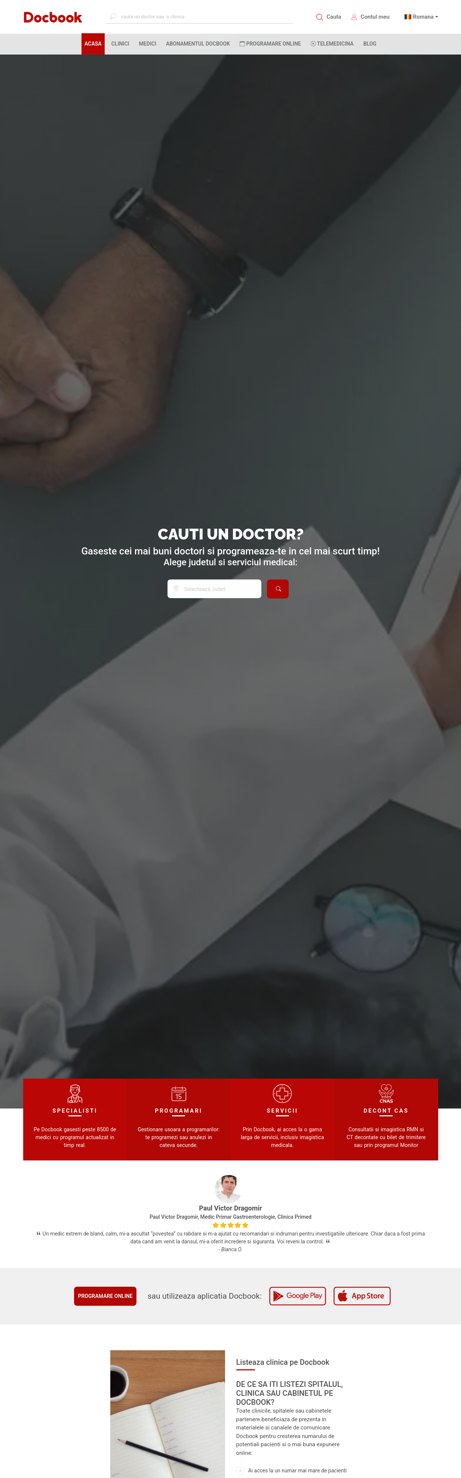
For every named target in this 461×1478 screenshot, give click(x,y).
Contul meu (375, 16)
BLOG (370, 44)
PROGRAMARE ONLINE (270, 44)
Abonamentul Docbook (198, 44)
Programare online (105, 1296)
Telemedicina (332, 44)
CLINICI (120, 44)
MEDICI (147, 44)
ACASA (94, 43)
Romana (423, 16)
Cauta (333, 16)
